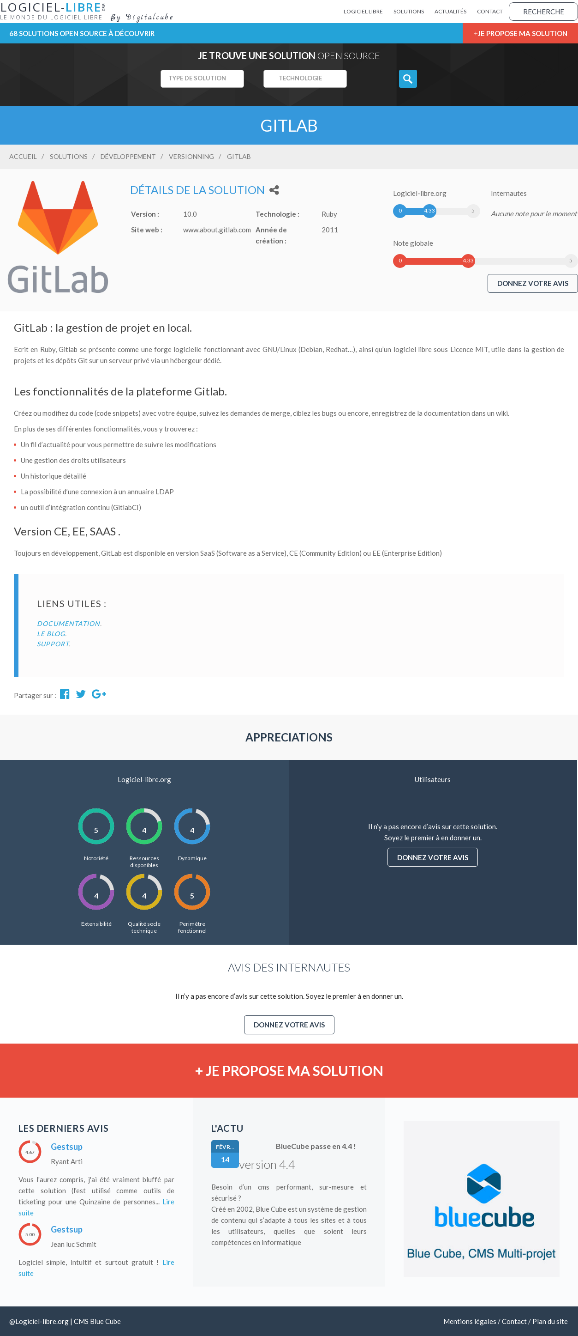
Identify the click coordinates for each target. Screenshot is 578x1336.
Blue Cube (105, 1321)
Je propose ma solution (522, 33)
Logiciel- (55, 10)
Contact (490, 11)
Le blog (51, 634)
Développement (128, 156)
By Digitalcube (142, 17)
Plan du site (550, 1321)
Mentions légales (469, 1321)
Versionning (191, 156)
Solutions (408, 11)
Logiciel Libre (363, 11)
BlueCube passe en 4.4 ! (316, 1146)
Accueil (23, 156)
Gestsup (67, 1147)
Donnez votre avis (532, 283)
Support (53, 644)
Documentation (68, 623)
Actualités (450, 11)
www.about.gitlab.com (217, 229)
